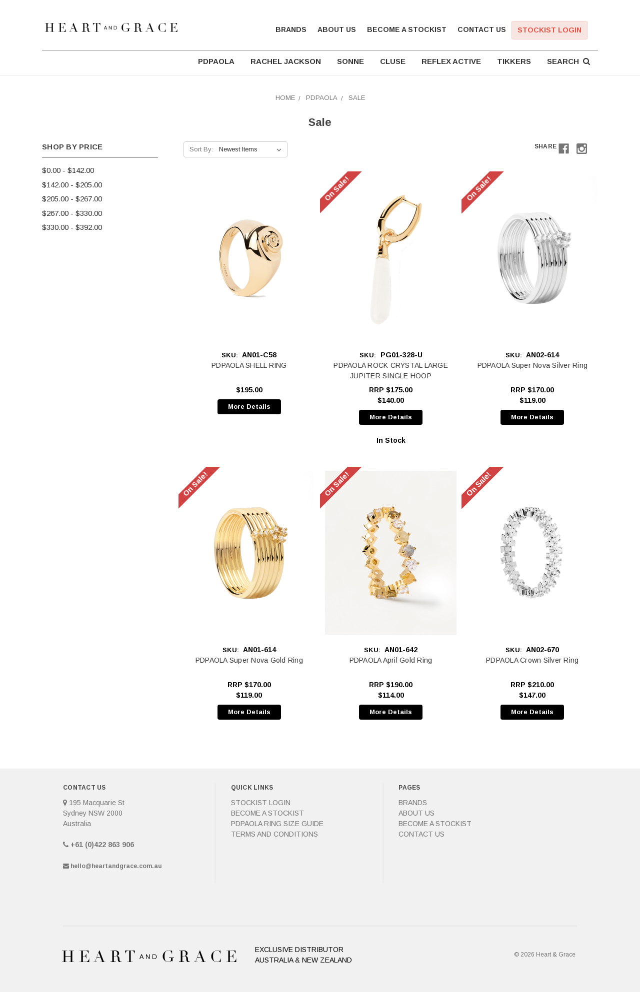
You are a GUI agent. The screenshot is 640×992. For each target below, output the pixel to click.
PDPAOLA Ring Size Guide (277, 824)
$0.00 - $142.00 (68, 170)
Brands (291, 29)
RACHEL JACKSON (285, 61)
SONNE (350, 61)
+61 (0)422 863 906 (102, 845)
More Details (249, 406)
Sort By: (201, 149)
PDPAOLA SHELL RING (249, 365)
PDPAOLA (216, 61)
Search (568, 61)
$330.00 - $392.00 (72, 227)
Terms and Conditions (274, 834)
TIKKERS (514, 61)
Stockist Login (550, 30)
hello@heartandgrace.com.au (116, 866)
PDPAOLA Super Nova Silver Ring (533, 365)
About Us (337, 29)
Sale (356, 97)
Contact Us (482, 29)
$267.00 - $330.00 (72, 213)
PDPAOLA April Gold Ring (391, 660)
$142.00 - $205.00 (72, 184)
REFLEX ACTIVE (451, 61)
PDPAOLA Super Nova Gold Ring (249, 660)
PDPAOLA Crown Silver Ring (532, 660)
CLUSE (393, 61)
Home (285, 97)
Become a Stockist (406, 29)
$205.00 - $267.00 (72, 198)
